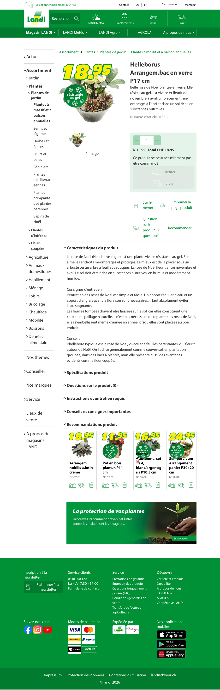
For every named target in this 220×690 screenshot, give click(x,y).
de (137, 5)
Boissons (36, 328)
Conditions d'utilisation (127, 675)
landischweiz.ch (163, 675)
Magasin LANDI (39, 32)
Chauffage (38, 312)
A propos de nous (177, 32)
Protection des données (85, 675)
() (190, 5)
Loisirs (34, 296)
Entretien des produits (128, 583)
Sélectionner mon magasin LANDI (56, 5)
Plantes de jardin (113, 52)
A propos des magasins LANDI (39, 440)
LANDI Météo (73, 32)
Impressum (53, 675)
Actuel (32, 56)
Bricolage (37, 304)
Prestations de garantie (129, 579)
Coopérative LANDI (170, 603)
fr (145, 5)
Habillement (39, 279)
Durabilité (164, 583)
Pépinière (41, 167)
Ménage (36, 287)
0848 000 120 (77, 579)
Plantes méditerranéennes (42, 180)
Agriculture (38, 257)
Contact (124, 5)
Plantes (36, 86)
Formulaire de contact (83, 588)
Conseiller (35, 371)
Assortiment (39, 70)
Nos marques (39, 385)
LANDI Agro (108, 32)
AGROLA (145, 32)
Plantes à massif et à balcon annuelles (161, 52)
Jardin (34, 78)
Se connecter (170, 4)
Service (33, 399)
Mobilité (36, 320)
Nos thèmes (37, 357)
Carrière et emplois (170, 579)
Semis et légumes (40, 131)
